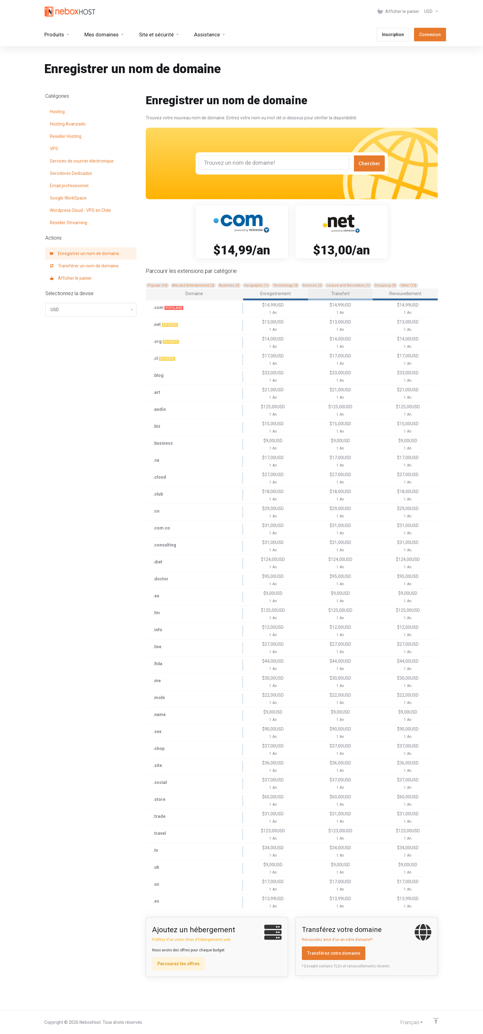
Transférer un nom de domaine (84, 265)
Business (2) (229, 285)
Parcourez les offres (178, 963)
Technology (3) (285, 285)
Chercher (369, 163)
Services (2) (312, 285)
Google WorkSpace (68, 198)
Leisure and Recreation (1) (348, 285)
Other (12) (408, 285)
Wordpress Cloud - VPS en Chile (80, 210)
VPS (54, 148)
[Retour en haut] (436, 1020)
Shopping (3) (385, 285)
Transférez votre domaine (333, 953)
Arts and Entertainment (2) (193, 285)
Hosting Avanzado (68, 124)
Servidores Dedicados (71, 173)
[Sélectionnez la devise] (430, 11)
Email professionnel (69, 185)
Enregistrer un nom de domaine (84, 253)
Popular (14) (158, 285)
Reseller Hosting (65, 136)
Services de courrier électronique (82, 161)
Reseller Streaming (68, 222)
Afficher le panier (71, 278)
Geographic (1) (256, 285)
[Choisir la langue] (407, 1022)
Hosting (57, 111)
